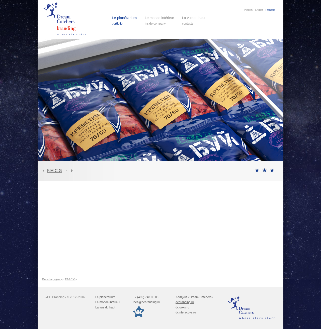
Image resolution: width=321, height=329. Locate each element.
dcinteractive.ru (186, 312)
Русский (248, 10)
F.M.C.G (54, 171)
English (259, 10)
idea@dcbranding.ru (146, 302)
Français (270, 10)
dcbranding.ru (185, 302)
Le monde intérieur (107, 302)
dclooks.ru (182, 307)
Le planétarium (105, 297)
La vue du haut (194, 20)
